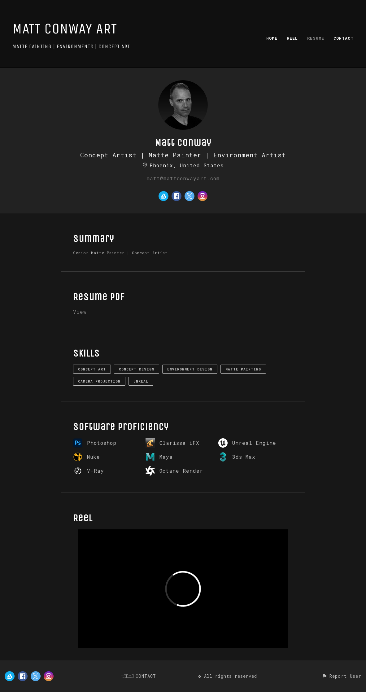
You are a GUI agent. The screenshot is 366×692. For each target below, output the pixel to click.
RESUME (315, 38)
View (80, 312)
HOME (271, 38)
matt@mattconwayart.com (183, 178)
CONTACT (343, 38)
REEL (292, 38)
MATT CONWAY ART (64, 28)
